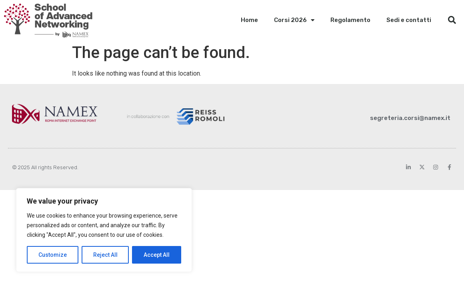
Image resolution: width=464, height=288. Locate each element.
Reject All (105, 255)
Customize (52, 255)
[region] (104, 230)
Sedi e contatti (408, 20)
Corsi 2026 (294, 20)
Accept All (157, 255)
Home (249, 20)
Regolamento (350, 20)
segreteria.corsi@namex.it (410, 118)
